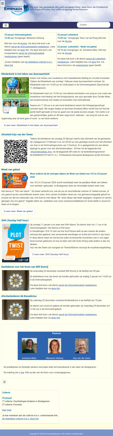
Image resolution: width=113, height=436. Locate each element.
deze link (55, 288)
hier (22, 372)
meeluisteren (82, 65)
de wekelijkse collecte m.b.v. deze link (20, 418)
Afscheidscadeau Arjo (41, 151)
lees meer (7, 410)
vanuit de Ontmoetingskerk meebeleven (30, 46)
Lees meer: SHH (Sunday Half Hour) (50, 254)
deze (22, 50)
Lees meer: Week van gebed (18, 211)
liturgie (23, 43)
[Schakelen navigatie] (6, 25)
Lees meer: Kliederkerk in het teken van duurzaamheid (31, 125)
